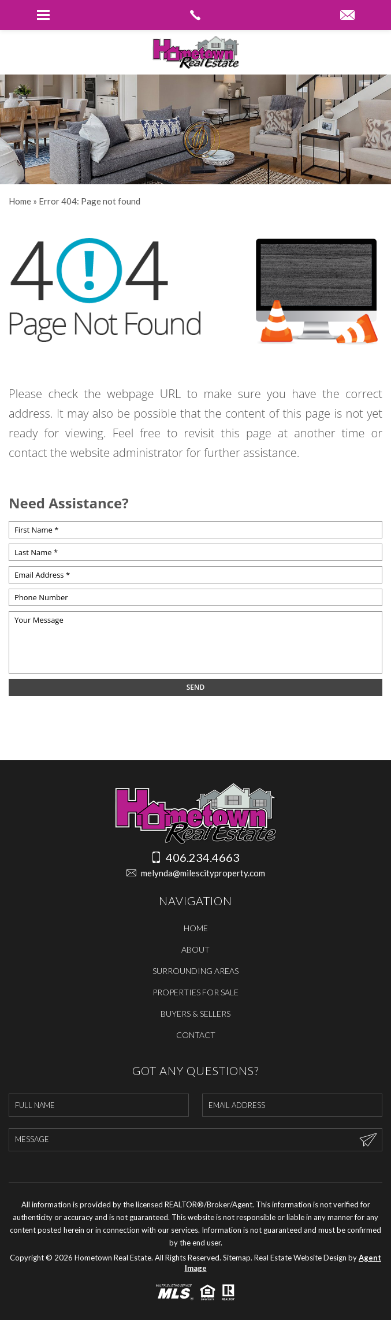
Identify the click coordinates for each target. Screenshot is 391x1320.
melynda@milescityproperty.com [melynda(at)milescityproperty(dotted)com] (195, 873)
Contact (195, 1035)
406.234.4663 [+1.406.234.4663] (195, 857)
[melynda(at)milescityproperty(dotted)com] (347, 15)
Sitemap (237, 1257)
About (195, 949)
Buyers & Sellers (195, 1013)
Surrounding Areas (195, 971)
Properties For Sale (195, 992)
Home (196, 928)
